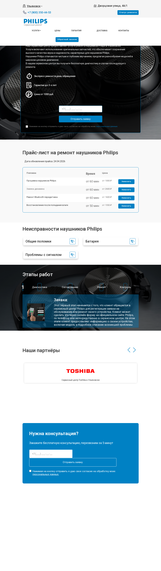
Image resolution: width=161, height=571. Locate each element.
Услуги (35, 30)
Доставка (102, 30)
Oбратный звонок (67, 39)
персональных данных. (107, 126)
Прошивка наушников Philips (43, 186)
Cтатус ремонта (128, 12)
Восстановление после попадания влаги (49, 221)
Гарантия (76, 30)
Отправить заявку (81, 119)
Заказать (125, 187)
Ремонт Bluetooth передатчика (43, 209)
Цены (57, 30)
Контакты (123, 30)
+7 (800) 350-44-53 (39, 12)
